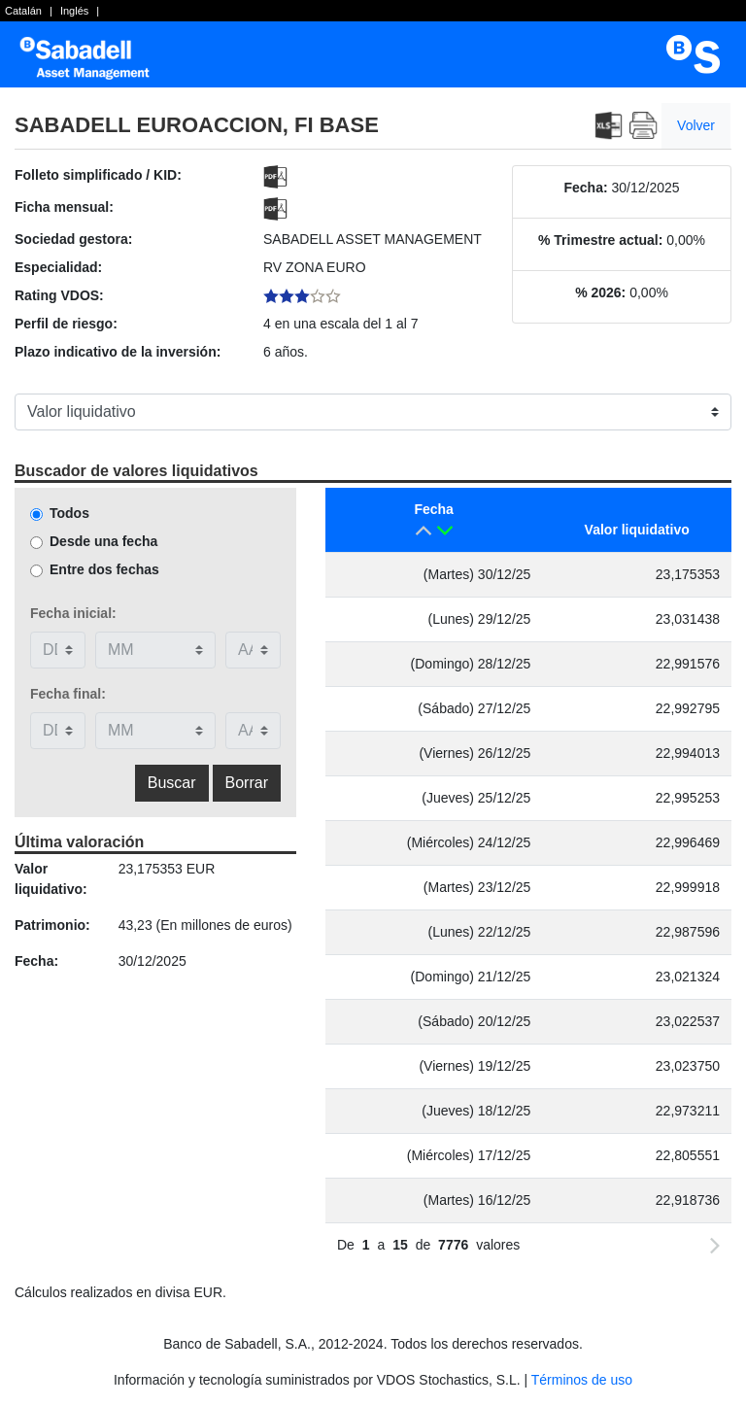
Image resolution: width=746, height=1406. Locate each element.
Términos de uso (581, 1380)
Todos (69, 513)
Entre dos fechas (104, 569)
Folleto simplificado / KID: (98, 175)
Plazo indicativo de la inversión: (117, 352)
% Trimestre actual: (600, 240)
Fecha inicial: (73, 613)
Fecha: (585, 187)
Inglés (74, 11)
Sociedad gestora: (73, 239)
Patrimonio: (52, 925)
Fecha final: (68, 694)
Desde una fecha (103, 541)
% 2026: (600, 292)
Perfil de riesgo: (66, 323)
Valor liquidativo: (51, 879)
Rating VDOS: (59, 295)
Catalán (23, 11)
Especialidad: (58, 267)
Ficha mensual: (64, 207)
